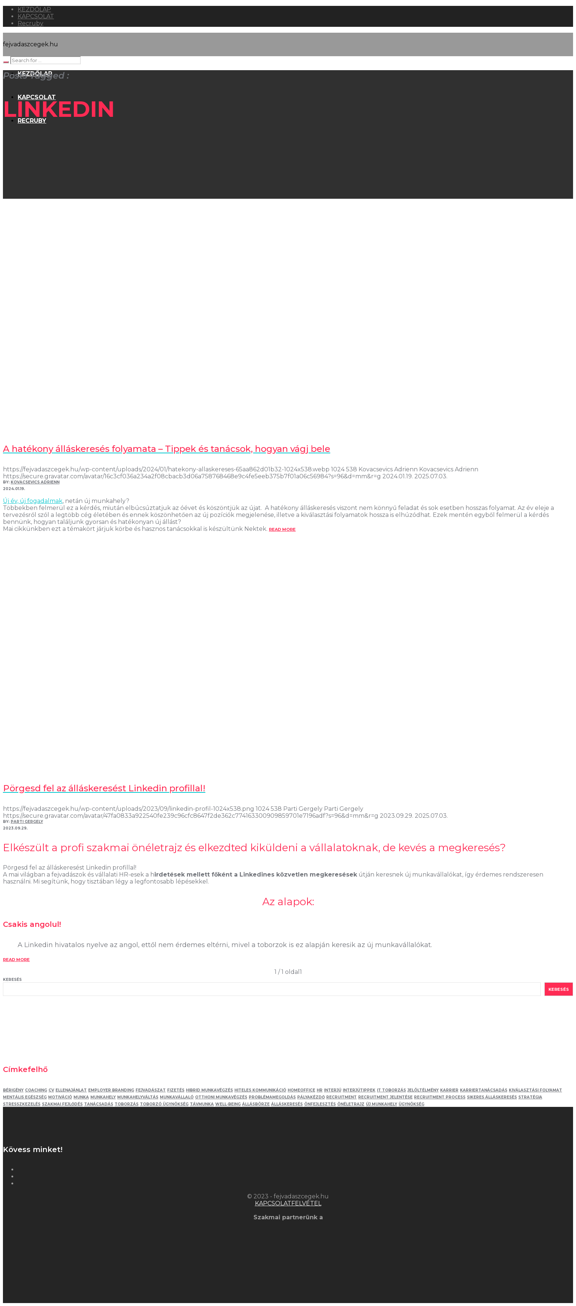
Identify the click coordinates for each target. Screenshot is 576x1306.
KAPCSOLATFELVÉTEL (288, 1203)
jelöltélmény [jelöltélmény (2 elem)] (423, 1090)
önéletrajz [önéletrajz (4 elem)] (350, 1104)
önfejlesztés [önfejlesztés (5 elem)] (320, 1104)
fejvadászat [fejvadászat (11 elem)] (151, 1090)
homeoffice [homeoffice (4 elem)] (301, 1090)
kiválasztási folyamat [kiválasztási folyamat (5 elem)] (535, 1090)
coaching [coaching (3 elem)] (36, 1090)
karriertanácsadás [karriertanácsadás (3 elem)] (483, 1090)
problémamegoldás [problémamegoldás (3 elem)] (272, 1097)
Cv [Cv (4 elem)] (51, 1090)
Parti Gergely (27, 821)
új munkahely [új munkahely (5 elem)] (381, 1104)
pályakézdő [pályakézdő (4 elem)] (311, 1097)
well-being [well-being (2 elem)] (228, 1104)
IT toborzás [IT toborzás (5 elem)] (391, 1090)
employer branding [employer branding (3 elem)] (111, 1090)
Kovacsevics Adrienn (35, 482)
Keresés (12, 979)
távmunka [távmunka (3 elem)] (202, 1104)
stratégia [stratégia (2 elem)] (530, 1097)
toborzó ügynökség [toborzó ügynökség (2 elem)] (164, 1104)
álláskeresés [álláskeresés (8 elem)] (287, 1104)
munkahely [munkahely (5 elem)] (103, 1097)
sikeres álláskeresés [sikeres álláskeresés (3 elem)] (492, 1097)
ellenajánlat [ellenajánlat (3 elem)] (71, 1090)
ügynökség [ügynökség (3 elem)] (411, 1104)
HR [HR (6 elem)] (320, 1090)
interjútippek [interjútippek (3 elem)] (359, 1090)
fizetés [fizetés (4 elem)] (175, 1090)
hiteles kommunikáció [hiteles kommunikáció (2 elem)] (260, 1090)
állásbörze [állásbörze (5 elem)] (256, 1104)
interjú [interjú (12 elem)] (332, 1090)
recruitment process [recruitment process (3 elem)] (439, 1097)
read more (282, 529)
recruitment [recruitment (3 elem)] (341, 1097)
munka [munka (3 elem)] (81, 1097)
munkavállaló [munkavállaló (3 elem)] (177, 1097)
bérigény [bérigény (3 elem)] (13, 1090)
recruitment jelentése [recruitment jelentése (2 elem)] (385, 1097)
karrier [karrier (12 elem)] (449, 1090)
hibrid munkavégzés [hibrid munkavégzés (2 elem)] (209, 1090)
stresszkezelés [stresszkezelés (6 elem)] (21, 1104)
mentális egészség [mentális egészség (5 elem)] (25, 1097)
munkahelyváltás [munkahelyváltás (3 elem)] (137, 1097)
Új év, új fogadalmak (32, 500)
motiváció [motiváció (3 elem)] (60, 1097)
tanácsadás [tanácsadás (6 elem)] (98, 1104)
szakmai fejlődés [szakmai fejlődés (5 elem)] (62, 1104)
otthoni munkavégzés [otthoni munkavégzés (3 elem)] (221, 1097)
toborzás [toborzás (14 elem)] (126, 1104)
